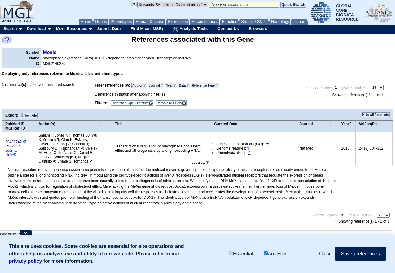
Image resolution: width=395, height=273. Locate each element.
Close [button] (325, 253)
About (6, 21)
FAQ (27, 21)
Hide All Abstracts (375, 115)
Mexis (49, 52)
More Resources (71, 28)
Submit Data (109, 28)
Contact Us (228, 28)
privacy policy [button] (25, 261)
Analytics (275, 253)
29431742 (13, 142)
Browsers (258, 28)
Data (184, 85)
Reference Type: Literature (130, 103)
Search (10, 28)
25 (267, 144)
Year (171, 85)
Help (17, 21)
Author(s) (46, 124)
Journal (156, 85)
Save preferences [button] (360, 253)
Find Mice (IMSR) (146, 28)
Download (36, 28)
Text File (28, 115)
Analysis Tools (190, 29)
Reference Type (205, 85)
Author (139, 85)
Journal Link (11, 152)
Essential (241, 253)
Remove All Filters (169, 103)
